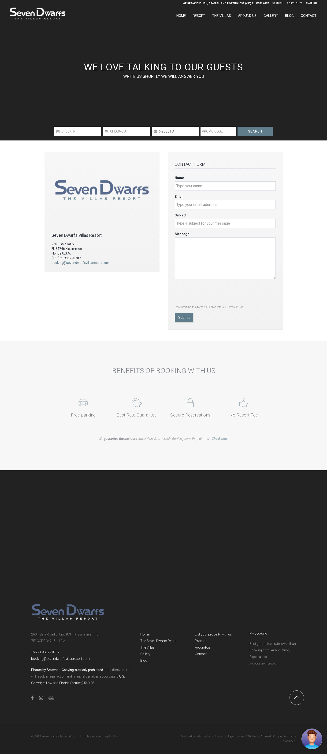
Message (182, 234)
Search (255, 131)
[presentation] (210, 292)
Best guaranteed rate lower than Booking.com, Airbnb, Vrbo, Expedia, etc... (272, 650)
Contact (308, 16)
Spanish (278, 3)
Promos (201, 641)
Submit (184, 317)
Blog (289, 16)
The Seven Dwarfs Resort (159, 641)
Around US (247, 16)
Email (179, 196)
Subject (180, 215)
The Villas (221, 16)
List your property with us (213, 634)
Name (179, 178)
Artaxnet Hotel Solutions (211, 736)
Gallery (271, 16)
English (311, 3)
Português (295, 3)
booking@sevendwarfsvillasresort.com (80, 263)
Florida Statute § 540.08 (77, 683)
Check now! (220, 439)
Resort (199, 16)
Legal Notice (111, 736)
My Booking (258, 633)
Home (181, 16)
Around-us (203, 647)
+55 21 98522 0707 (45, 652)
